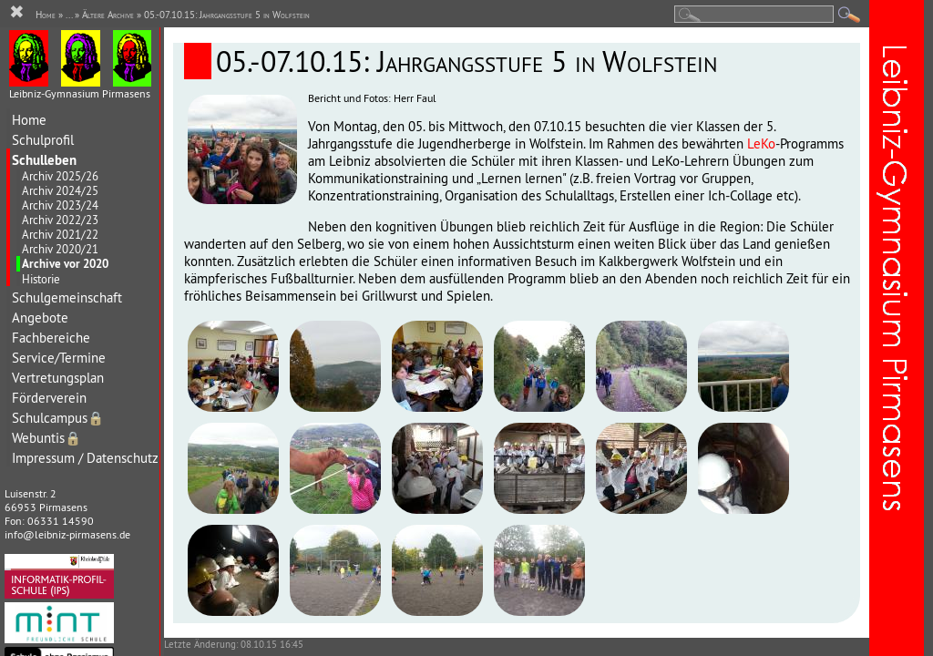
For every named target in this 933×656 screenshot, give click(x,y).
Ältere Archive (108, 14)
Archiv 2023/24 (60, 205)
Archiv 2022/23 (60, 219)
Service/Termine (59, 357)
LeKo (761, 143)
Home (29, 119)
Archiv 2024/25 (60, 190)
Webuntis (46, 437)
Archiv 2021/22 (60, 234)
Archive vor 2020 (65, 264)
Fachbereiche (51, 337)
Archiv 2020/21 (60, 248)
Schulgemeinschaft (67, 297)
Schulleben (44, 160)
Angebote (40, 317)
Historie (41, 279)
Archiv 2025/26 (60, 176)
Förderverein (49, 397)
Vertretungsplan (58, 377)
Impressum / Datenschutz (85, 457)
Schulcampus (58, 417)
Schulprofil (43, 140)
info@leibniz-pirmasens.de (67, 534)
